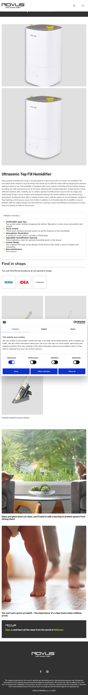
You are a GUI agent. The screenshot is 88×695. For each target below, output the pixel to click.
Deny (16, 371)
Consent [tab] (15, 329)
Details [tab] (44, 329)
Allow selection (44, 371)
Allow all (71, 371)
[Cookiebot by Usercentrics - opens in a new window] (75, 322)
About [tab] (72, 329)
